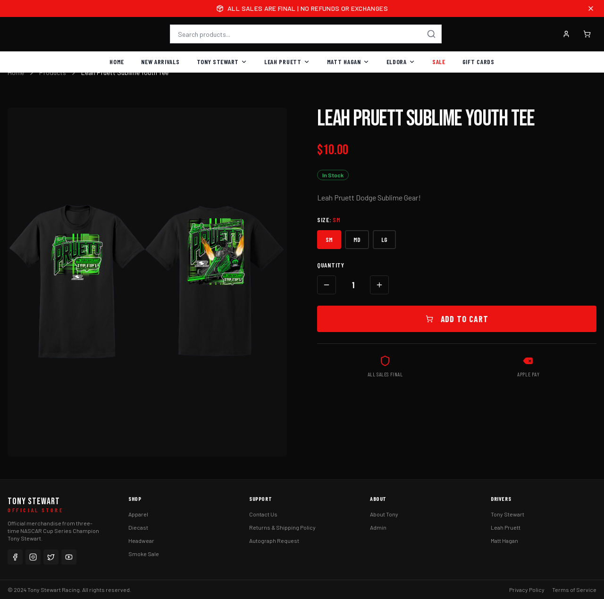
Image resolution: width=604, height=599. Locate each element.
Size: (329, 220)
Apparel (138, 514)
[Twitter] (51, 557)
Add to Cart (457, 319)
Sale (438, 62)
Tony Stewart (222, 62)
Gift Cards (478, 62)
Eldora (400, 62)
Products (52, 72)
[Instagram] (33, 557)
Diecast (138, 527)
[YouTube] (68, 557)
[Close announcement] (590, 8)
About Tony (384, 514)
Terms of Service (574, 589)
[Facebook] (15, 557)
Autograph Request (274, 540)
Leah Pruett (287, 62)
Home (116, 62)
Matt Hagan (348, 62)
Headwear (141, 540)
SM (329, 239)
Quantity (330, 265)
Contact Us (263, 514)
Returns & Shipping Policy (282, 527)
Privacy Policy (527, 589)
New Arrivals (160, 62)
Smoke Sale (143, 553)
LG (384, 239)
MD (357, 239)
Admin (378, 527)
